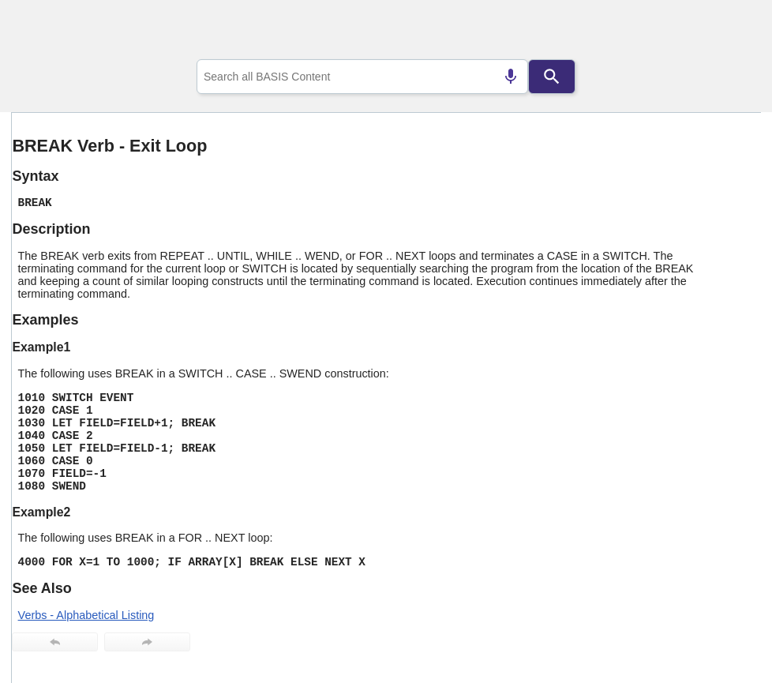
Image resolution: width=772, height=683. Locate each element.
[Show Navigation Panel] (729, 32)
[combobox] (362, 76)
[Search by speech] (510, 76)
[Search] (551, 76)
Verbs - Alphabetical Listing (86, 615)
